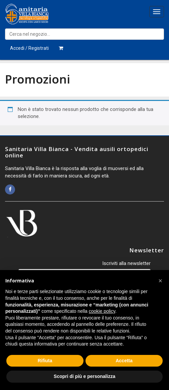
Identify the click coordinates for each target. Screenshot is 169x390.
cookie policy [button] (102, 311)
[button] (160, 280)
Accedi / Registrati (29, 48)
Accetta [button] (124, 360)
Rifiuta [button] (45, 360)
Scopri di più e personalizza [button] (84, 376)
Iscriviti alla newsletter (126, 263)
